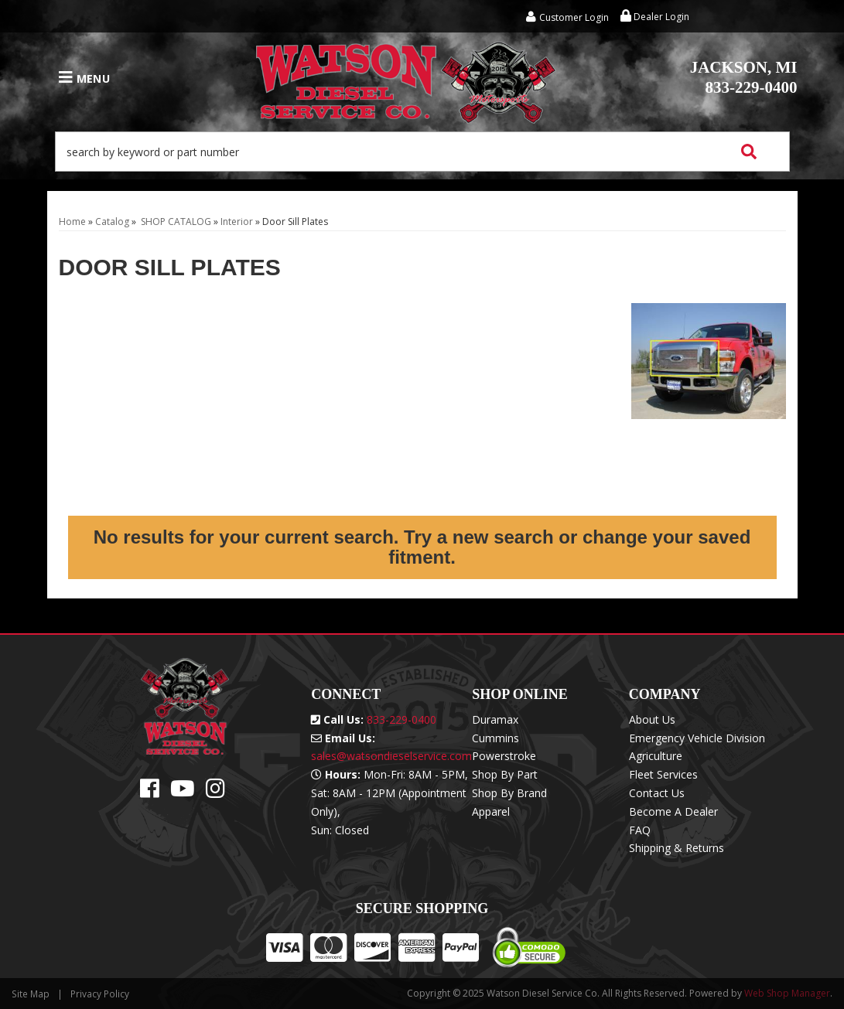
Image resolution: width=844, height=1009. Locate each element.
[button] (422, 151)
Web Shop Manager (787, 993)
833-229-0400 (744, 77)
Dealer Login (654, 16)
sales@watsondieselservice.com (391, 755)
